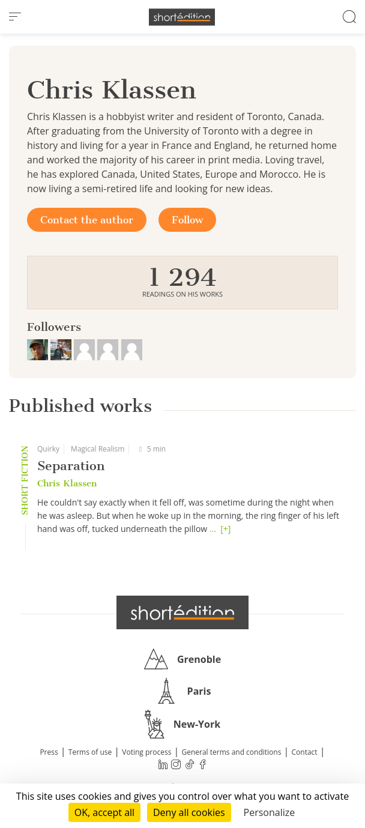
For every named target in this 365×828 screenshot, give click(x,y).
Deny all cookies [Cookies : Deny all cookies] (189, 812)
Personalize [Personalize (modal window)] (269, 812)
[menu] (15, 17)
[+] (225, 528)
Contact (305, 752)
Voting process (146, 752)
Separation (70, 465)
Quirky (48, 449)
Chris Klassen (67, 483)
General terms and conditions (231, 752)
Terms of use (90, 752)
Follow (187, 220)
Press (49, 752)
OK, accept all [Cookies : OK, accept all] (104, 812)
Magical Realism (97, 449)
